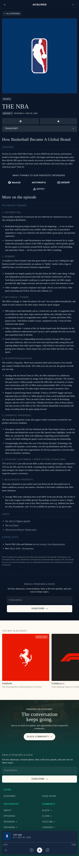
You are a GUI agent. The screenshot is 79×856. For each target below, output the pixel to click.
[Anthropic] (39, 182)
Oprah (40, 331)
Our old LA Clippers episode (17, 521)
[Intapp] (63, 182)
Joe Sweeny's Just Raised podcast (50, 544)
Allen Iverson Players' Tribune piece (21, 530)
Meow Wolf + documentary (22, 548)
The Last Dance (12, 525)
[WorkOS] (14, 182)
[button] (74, 4)
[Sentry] (39, 189)
